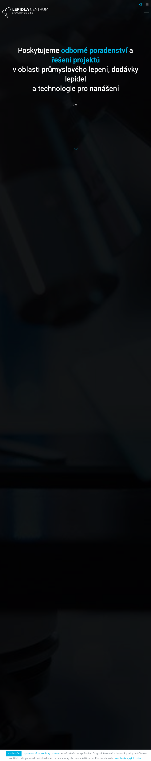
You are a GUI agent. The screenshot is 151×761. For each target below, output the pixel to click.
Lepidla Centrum (25, 12)
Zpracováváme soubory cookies (42, 753)
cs (141, 4)
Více (75, 105)
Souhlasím (14, 753)
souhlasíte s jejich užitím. (128, 758)
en (147, 4)
